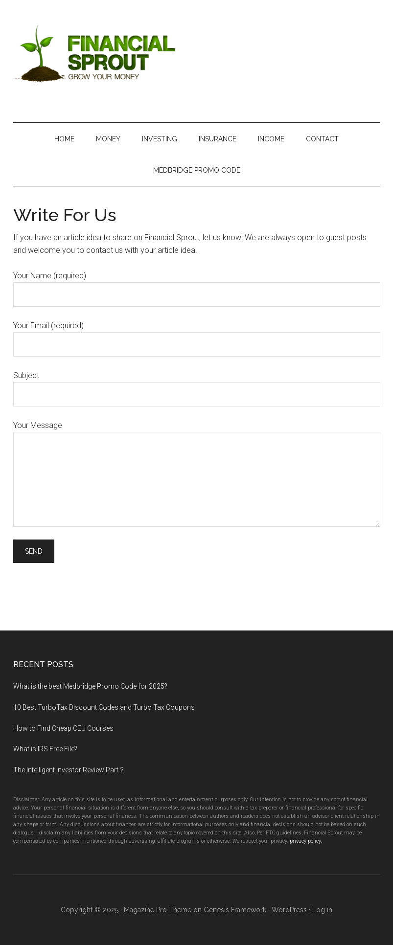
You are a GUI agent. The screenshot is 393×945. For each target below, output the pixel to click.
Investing (159, 139)
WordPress (289, 910)
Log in (322, 910)
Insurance (217, 139)
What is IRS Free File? (45, 749)
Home (64, 139)
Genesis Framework (235, 910)
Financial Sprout (196, 51)
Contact (322, 139)
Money (108, 139)
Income (271, 139)
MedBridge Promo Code (196, 170)
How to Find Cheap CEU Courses (63, 728)
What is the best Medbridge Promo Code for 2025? (90, 686)
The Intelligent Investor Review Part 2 (68, 770)
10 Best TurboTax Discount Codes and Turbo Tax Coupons (104, 707)
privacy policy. (306, 841)
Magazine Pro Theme (157, 910)
